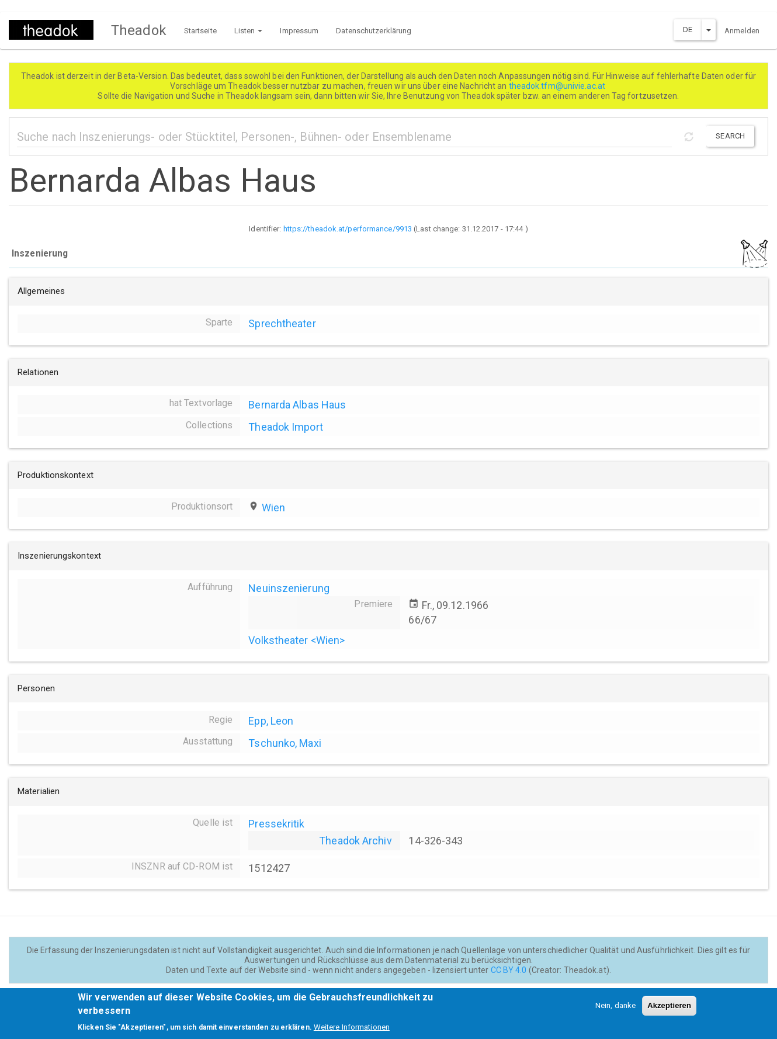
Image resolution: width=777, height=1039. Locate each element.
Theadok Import (285, 427)
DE (687, 29)
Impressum (299, 30)
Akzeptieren (669, 1010)
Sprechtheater (281, 323)
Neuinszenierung (288, 588)
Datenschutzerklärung (373, 30)
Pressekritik (276, 824)
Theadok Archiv (355, 840)
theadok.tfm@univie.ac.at (558, 86)
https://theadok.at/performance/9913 (347, 228)
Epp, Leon (270, 721)
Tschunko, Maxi (284, 743)
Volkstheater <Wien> (296, 640)
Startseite (200, 30)
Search (730, 135)
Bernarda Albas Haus (297, 405)
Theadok (138, 30)
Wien (273, 507)
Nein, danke (615, 1010)
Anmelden (741, 30)
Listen (248, 30)
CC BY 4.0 (509, 970)
